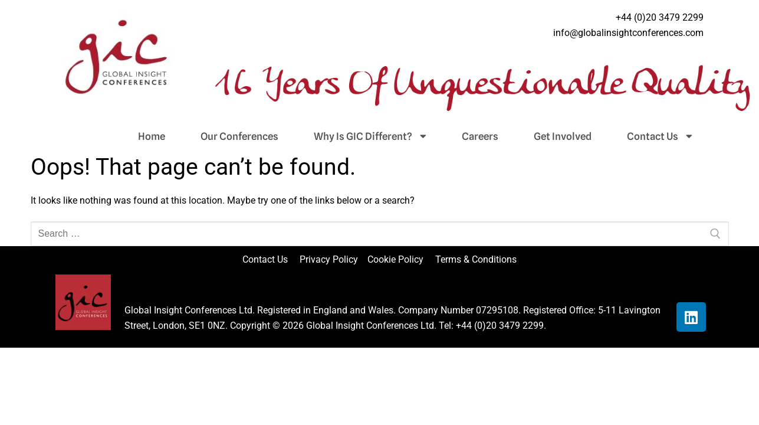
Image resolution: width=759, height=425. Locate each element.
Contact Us (659, 136)
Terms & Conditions (476, 259)
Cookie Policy (400, 259)
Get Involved (563, 136)
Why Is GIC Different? (370, 136)
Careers (480, 136)
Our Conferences (239, 136)
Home (151, 136)
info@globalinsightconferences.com (628, 32)
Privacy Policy (330, 259)
